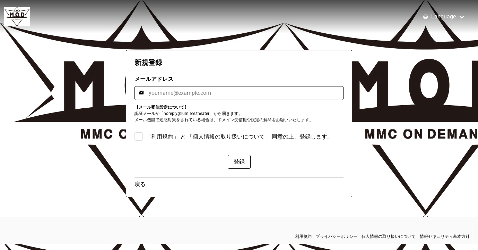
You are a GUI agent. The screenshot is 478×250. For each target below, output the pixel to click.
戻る (140, 184)
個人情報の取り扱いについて (389, 236)
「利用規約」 (162, 136)
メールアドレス (153, 79)
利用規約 (303, 236)
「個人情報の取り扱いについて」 (228, 136)
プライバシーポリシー (336, 236)
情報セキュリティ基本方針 (445, 236)
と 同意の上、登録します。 (239, 136)
